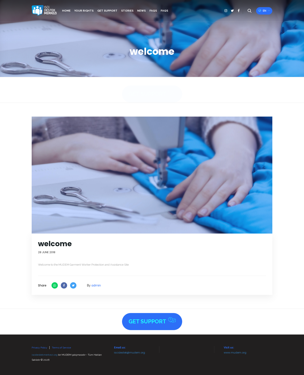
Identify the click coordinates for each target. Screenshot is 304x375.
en (264, 10)
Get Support (152, 89)
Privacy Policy (39, 347)
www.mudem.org (235, 352)
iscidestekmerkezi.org (44, 354)
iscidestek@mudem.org (129, 352)
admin (96, 285)
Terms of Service (61, 347)
